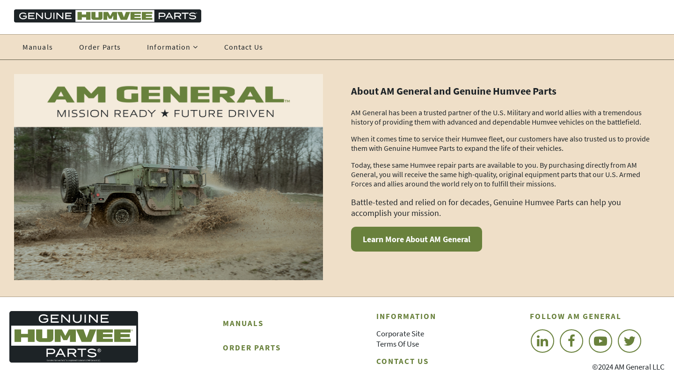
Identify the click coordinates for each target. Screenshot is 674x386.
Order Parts (100, 47)
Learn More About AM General (416, 239)
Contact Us (243, 47)
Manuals (37, 47)
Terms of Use (397, 344)
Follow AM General (576, 316)
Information (406, 316)
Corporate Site (400, 333)
